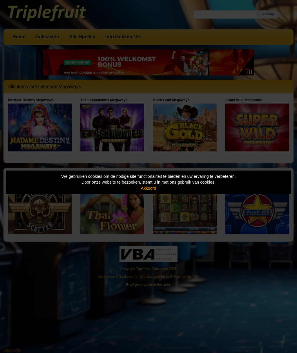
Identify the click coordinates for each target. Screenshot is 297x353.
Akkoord (148, 188)
